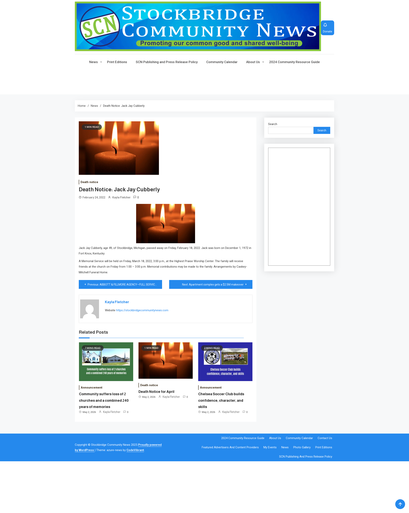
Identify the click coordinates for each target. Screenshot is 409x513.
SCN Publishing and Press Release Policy (167, 62)
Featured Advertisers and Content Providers (230, 447)
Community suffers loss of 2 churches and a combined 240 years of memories (104, 400)
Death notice (89, 182)
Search (272, 124)
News (93, 62)
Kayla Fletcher (121, 197)
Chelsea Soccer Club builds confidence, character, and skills (221, 400)
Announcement (91, 387)
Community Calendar (222, 62)
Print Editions (117, 62)
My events (270, 447)
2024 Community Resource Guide (294, 62)
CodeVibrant (135, 450)
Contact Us (325, 438)
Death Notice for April (156, 392)
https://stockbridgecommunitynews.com (142, 310)
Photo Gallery (302, 447)
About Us (253, 62)
